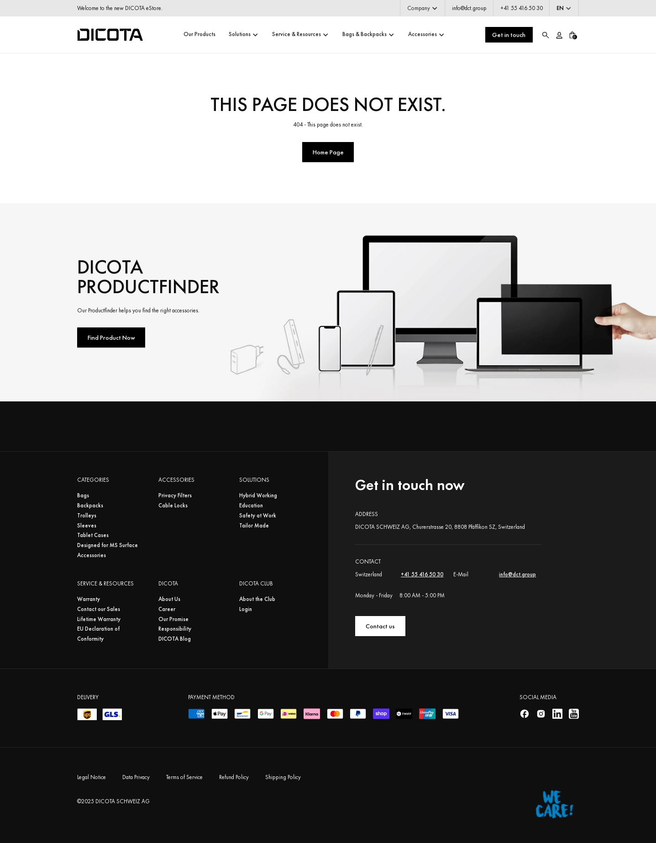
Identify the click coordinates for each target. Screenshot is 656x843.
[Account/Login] (559, 34)
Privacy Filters (175, 495)
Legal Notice (91, 777)
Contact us (380, 626)
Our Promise (173, 619)
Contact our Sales (98, 609)
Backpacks (90, 505)
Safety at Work (257, 515)
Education (251, 505)
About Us (169, 599)
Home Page (328, 152)
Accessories (91, 555)
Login (245, 609)
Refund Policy (234, 777)
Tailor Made (254, 525)
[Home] (110, 34)
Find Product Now (111, 337)
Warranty (88, 599)
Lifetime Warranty (99, 619)
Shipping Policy (283, 777)
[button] (422, 8)
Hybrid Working (258, 495)
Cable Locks (173, 505)
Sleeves (86, 525)
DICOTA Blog (174, 639)
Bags (83, 495)
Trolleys (86, 515)
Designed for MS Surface (107, 545)
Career (166, 609)
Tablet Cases (93, 535)
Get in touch (508, 35)
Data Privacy (136, 777)
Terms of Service (184, 777)
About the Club (257, 599)
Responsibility (174, 628)
